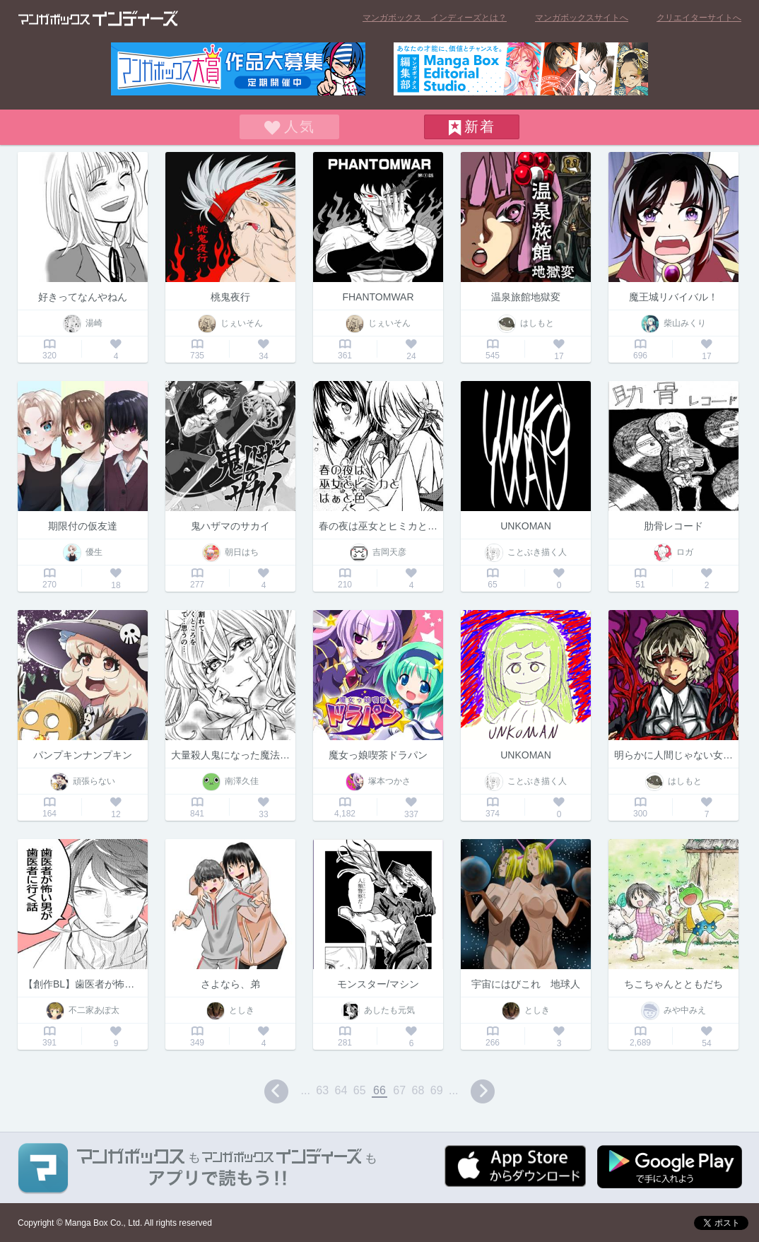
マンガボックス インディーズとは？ (435, 18)
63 (322, 1090)
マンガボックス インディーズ (98, 18)
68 (418, 1090)
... (305, 1090)
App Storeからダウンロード (515, 1166)
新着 (479, 126)
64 (341, 1090)
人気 (299, 126)
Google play (669, 1166)
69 (436, 1090)
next (482, 1091)
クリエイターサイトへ (699, 18)
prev (276, 1091)
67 (399, 1090)
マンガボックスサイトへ (581, 18)
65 (359, 1090)
